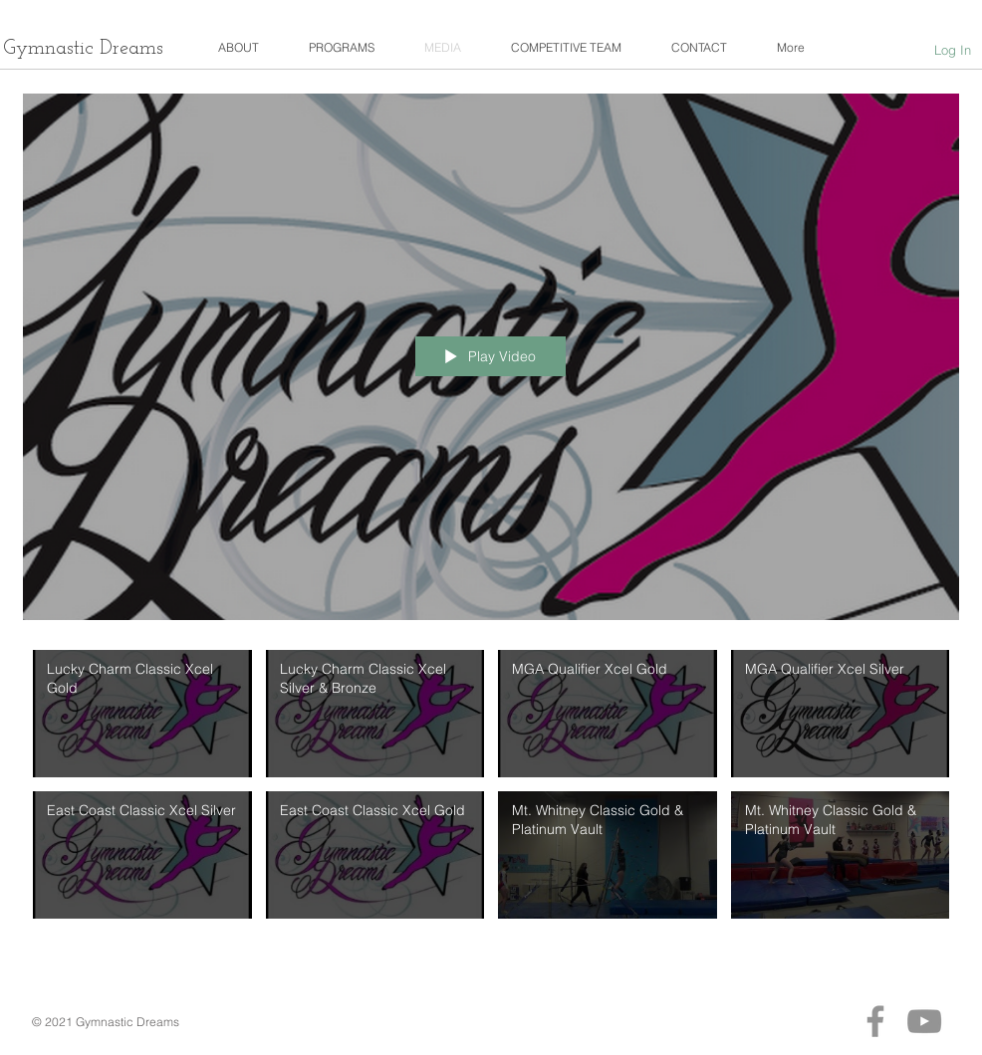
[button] (238, 47)
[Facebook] (875, 1021)
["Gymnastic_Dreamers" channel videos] (491, 794)
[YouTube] (924, 1021)
